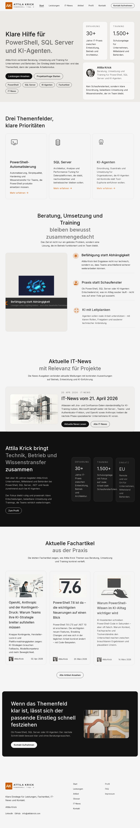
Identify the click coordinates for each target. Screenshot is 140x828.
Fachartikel (64, 85)
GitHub (15, 813)
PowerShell (13, 85)
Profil (91, 5)
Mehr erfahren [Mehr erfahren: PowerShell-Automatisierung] (16, 192)
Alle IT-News (100, 426)
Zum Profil (13, 513)
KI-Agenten (47, 85)
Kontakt (102, 5)
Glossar (73, 799)
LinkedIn (6, 813)
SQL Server (30, 85)
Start (41, 5)
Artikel (81, 5)
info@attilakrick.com (29, 813)
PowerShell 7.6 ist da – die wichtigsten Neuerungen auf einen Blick (69, 613)
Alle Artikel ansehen (70, 675)
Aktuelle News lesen (75, 426)
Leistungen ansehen (18, 76)
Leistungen (54, 5)
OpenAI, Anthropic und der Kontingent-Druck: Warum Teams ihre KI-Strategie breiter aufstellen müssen (25, 617)
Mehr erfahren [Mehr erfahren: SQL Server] (59, 188)
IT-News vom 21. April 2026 (89, 401)
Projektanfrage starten (48, 76)
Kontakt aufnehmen (122, 5)
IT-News (69, 5)
